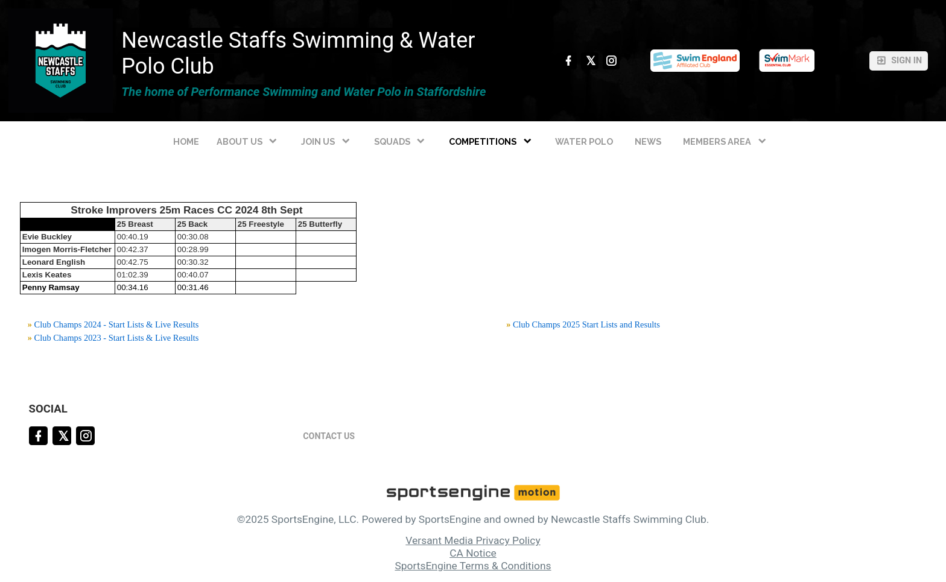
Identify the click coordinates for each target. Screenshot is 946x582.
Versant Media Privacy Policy (472, 540)
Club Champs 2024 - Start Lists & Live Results (116, 324)
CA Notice (473, 553)
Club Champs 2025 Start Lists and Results (586, 324)
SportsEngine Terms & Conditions (473, 566)
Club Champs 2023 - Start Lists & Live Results (116, 338)
